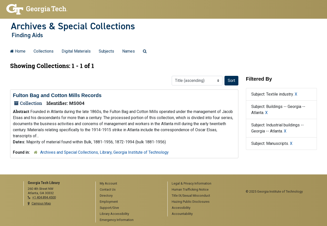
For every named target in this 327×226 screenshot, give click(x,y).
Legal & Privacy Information (191, 183)
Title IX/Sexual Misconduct (191, 195)
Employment (109, 202)
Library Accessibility (114, 214)
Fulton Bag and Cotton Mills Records (57, 95)
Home (18, 51)
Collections (44, 51)
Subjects (106, 51)
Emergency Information (117, 220)
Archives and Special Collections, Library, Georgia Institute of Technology (104, 152)
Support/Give (109, 208)
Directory (106, 195)
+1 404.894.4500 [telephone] (44, 197)
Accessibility (181, 208)
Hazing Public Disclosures (191, 202)
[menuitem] (130, 184)
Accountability (182, 214)
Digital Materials (76, 51)
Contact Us (108, 189)
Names (128, 51)
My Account (108, 183)
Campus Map (41, 203)
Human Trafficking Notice (190, 189)
